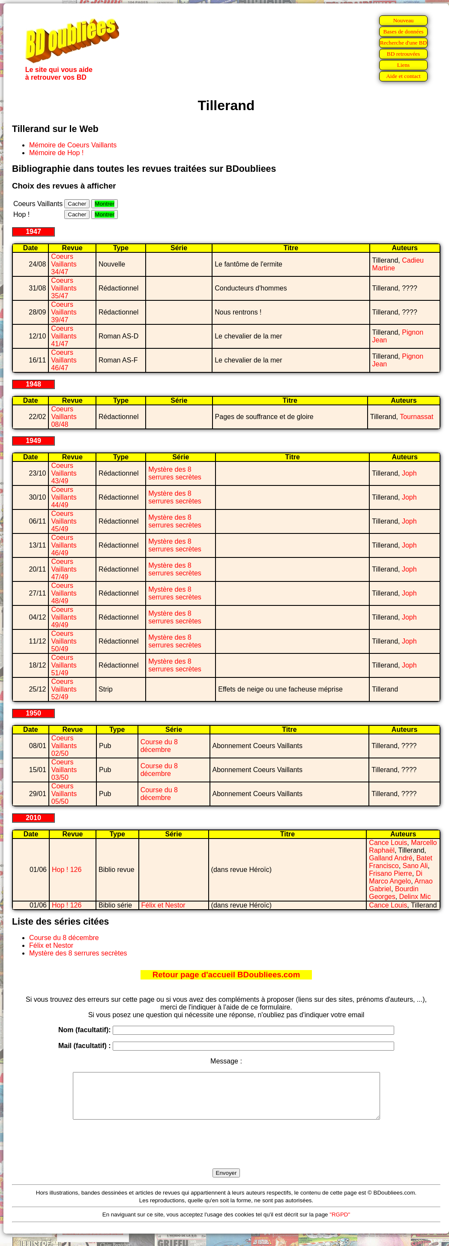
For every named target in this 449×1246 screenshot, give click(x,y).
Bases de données (403, 31)
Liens (403, 65)
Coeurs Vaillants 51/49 (63, 665)
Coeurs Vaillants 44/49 (63, 497)
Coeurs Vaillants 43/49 (63, 473)
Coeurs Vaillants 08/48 (63, 416)
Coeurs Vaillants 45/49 (63, 521)
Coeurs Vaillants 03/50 (64, 769)
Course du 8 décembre (159, 745)
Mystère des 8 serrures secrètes (174, 473)
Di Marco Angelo (395, 877)
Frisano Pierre (390, 873)
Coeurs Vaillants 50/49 (63, 641)
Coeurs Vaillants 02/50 (64, 745)
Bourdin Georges (394, 892)
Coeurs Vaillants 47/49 (63, 569)
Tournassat (416, 416)
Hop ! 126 (66, 869)
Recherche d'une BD (403, 42)
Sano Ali (415, 865)
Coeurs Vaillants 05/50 (64, 793)
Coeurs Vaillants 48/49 (63, 593)
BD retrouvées (403, 54)
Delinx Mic (415, 896)
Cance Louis (388, 842)
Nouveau (403, 20)
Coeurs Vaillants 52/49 (63, 689)
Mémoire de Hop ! (56, 152)
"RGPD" (339, 1223)
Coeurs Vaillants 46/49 (63, 545)
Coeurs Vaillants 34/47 (63, 264)
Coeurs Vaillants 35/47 (63, 288)
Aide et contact (403, 76)
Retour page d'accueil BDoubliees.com (226, 974)
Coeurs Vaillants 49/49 (63, 617)
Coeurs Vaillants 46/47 (63, 360)
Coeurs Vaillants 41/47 (63, 336)
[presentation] (226, 1154)
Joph (409, 473)
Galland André (390, 858)
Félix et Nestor (163, 905)
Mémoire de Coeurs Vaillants (73, 145)
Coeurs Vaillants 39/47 (63, 312)
